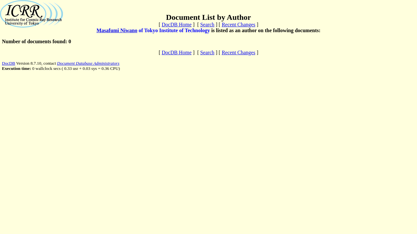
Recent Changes (238, 24)
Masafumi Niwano (116, 30)
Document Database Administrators (88, 63)
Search (207, 24)
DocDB (8, 63)
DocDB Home (176, 24)
